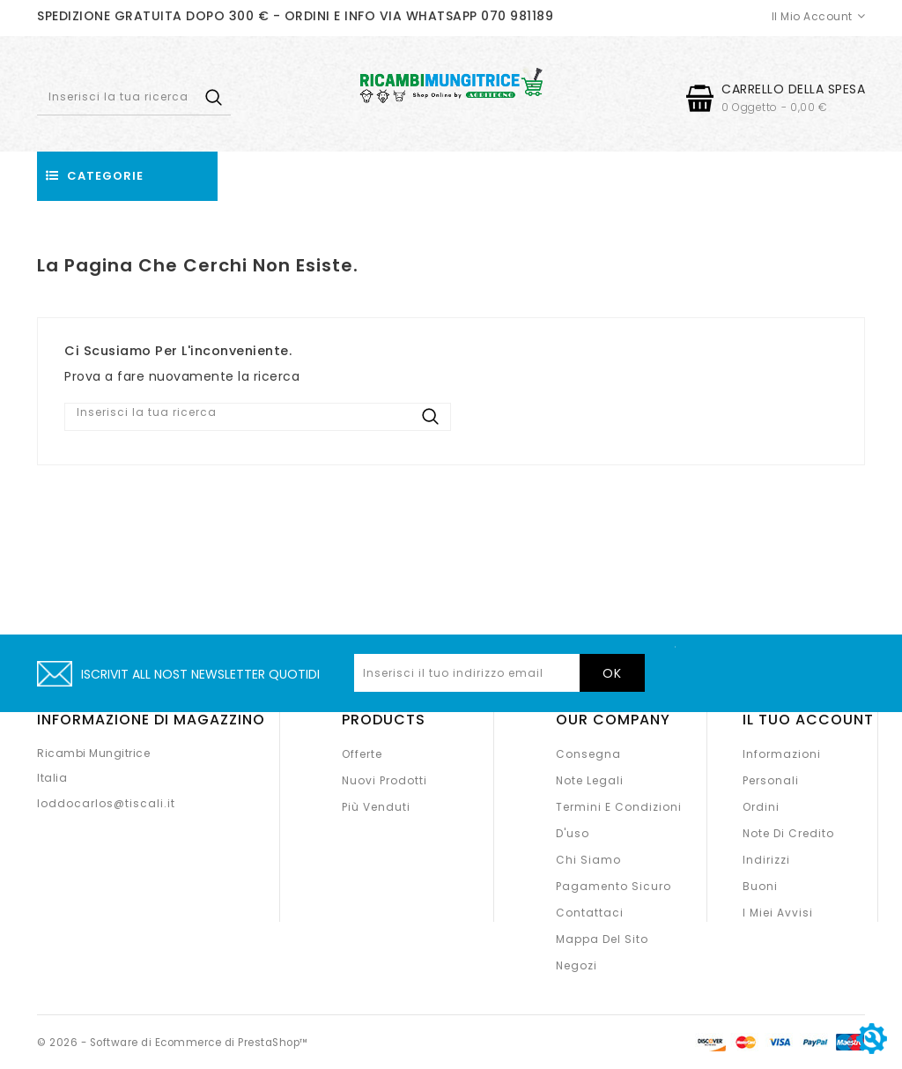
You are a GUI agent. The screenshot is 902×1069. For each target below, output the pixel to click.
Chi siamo (588, 859)
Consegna (588, 753)
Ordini (761, 806)
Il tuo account (808, 719)
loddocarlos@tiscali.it (106, 803)
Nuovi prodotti (384, 780)
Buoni (760, 886)
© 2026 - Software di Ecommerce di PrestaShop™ (179, 1042)
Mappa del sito (602, 939)
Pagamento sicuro (613, 886)
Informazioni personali (782, 767)
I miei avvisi (778, 912)
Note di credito (788, 833)
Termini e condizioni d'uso (619, 820)
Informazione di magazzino (151, 719)
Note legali (590, 780)
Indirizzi (766, 859)
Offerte (362, 753)
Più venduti (376, 806)
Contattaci (590, 912)
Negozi (576, 965)
